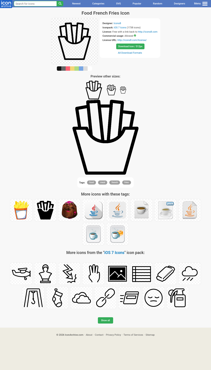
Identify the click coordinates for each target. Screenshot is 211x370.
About (89, 334)
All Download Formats (130, 52)
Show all (105, 320)
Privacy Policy (113, 334)
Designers (179, 3)
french (115, 182)
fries (126, 182)
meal (102, 182)
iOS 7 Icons (120, 27)
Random (157, 3)
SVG (118, 3)
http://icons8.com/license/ (132, 40)
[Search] (60, 3)
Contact (99, 334)
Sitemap (150, 334)
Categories (98, 3)
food (91, 182)
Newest (76, 3)
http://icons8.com (147, 31)
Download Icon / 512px (130, 46)
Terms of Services (133, 334)
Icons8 (117, 23)
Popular (137, 3)
